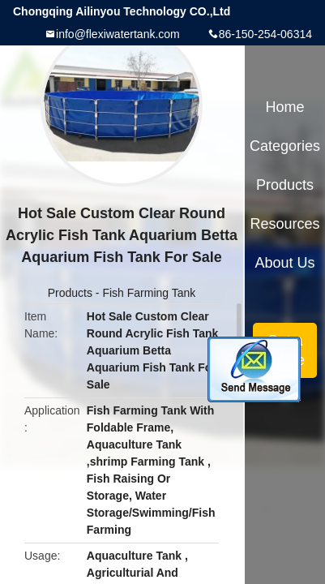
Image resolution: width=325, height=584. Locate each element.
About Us (285, 263)
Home (285, 107)
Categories (285, 146)
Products (70, 292)
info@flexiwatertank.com (118, 34)
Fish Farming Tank (148, 292)
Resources (285, 224)
